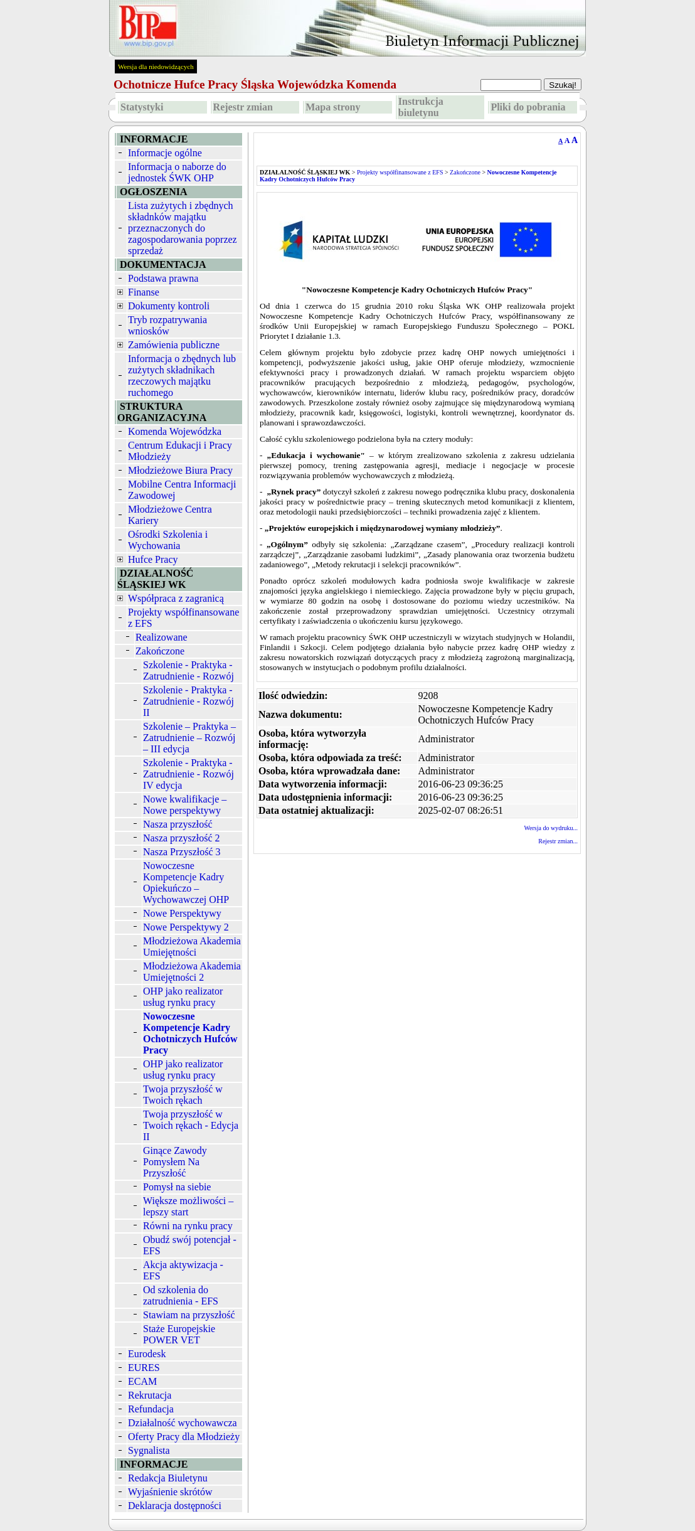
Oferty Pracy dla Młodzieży (184, 1436)
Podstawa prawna (163, 278)
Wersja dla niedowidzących (156, 66)
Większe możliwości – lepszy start (188, 1206)
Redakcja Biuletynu (168, 1478)
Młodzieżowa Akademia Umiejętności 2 (192, 972)
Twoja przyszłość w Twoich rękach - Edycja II (190, 1125)
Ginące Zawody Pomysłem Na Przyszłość (175, 1161)
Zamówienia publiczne (174, 344)
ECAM (142, 1381)
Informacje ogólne (165, 152)
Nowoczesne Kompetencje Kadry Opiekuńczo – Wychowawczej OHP (186, 882)
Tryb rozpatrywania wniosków (167, 325)
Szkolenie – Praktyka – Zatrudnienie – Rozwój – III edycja (189, 737)
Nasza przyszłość (178, 824)
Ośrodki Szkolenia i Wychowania (168, 540)
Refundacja (151, 1409)
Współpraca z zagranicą (176, 598)
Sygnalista (149, 1450)
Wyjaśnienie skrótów (170, 1491)
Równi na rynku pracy (188, 1225)
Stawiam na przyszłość (189, 1315)
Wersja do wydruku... (551, 827)
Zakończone (159, 651)
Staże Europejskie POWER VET (179, 1334)
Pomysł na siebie (177, 1187)
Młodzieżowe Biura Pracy (180, 470)
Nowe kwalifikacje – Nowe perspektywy (184, 805)
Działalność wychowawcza (182, 1422)
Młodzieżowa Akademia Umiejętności (192, 947)
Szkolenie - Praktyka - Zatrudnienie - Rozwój (188, 670)
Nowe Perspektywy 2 (186, 927)
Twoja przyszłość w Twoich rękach (183, 1095)
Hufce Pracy (153, 559)
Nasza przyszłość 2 (181, 838)
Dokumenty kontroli (169, 306)
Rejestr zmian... (558, 841)
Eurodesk (147, 1353)
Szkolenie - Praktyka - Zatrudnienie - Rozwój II (188, 701)
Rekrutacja (149, 1395)
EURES (144, 1367)
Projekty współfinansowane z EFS (400, 172)
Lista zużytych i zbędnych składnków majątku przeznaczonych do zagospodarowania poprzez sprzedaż (182, 228)
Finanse (143, 292)
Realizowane (161, 637)
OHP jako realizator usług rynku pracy (183, 997)
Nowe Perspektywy (182, 913)
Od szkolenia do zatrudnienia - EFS (180, 1295)
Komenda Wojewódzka (174, 431)
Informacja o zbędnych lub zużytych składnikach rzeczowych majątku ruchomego (182, 375)
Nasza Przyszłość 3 (182, 851)
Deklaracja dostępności (174, 1505)
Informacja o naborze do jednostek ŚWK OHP (177, 172)
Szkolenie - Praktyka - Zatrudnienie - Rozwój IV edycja (188, 774)
